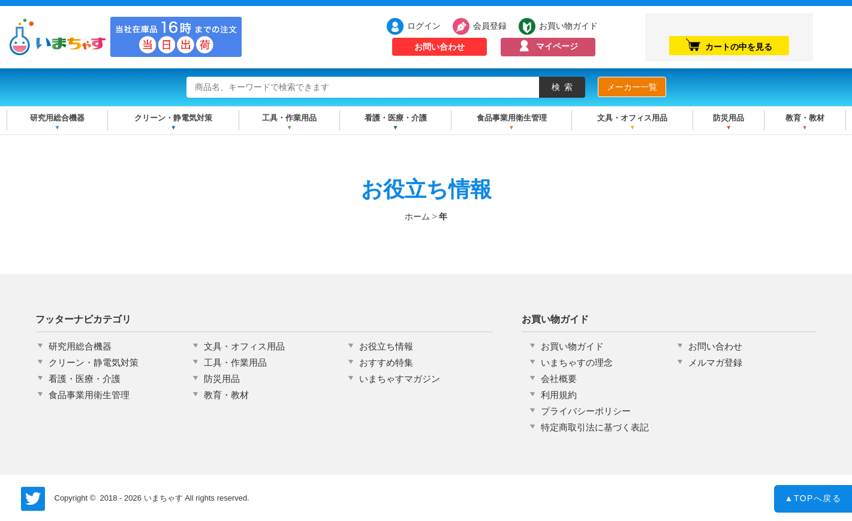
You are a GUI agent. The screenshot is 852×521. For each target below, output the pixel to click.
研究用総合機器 (57, 117)
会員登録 (490, 26)
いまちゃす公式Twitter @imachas (33, 499)
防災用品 (728, 117)
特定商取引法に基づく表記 (595, 427)
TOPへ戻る (813, 501)
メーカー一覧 (632, 87)
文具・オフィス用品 (632, 117)
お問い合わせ (439, 47)
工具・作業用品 (289, 117)
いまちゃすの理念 (577, 362)
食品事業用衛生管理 (512, 117)
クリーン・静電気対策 (173, 117)
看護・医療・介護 (396, 117)
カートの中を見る (729, 45)
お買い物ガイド (568, 26)
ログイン (424, 26)
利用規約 (559, 395)
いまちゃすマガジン (399, 379)
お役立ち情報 (386, 346)
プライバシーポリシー (586, 411)
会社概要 (559, 379)
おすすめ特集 (386, 362)
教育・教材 (804, 117)
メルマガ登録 (715, 362)
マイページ (557, 46)
